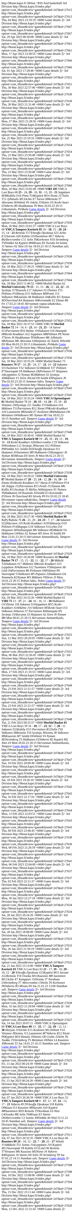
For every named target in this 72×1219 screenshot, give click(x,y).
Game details (37, 209)
